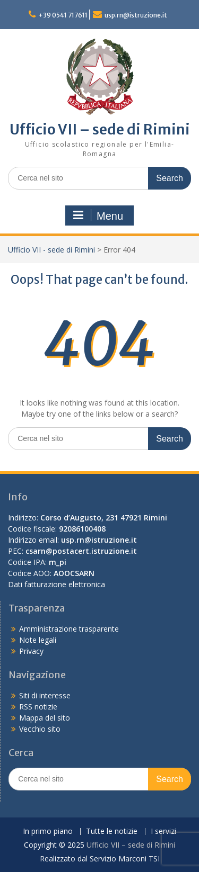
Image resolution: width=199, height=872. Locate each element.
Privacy (31, 651)
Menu (98, 215)
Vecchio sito (39, 729)
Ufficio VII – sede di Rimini (100, 129)
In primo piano (48, 831)
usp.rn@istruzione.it (136, 15)
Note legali (37, 640)
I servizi (163, 831)
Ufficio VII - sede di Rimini (51, 250)
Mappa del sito (44, 718)
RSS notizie (38, 707)
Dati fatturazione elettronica (56, 584)
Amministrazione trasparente (69, 629)
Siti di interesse (45, 695)
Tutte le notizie (111, 831)
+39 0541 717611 (63, 15)
